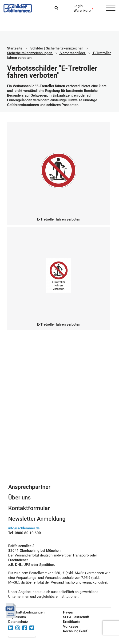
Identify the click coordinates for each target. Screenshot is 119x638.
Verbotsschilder (72, 53)
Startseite (14, 48)
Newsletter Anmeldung (37, 518)
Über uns (19, 497)
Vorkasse (70, 626)
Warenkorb (82, 10)
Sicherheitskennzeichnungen (29, 53)
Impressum (17, 617)
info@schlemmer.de (24, 528)
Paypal (68, 612)
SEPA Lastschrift (76, 617)
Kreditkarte (71, 622)
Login (78, 6)
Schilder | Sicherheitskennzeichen (56, 48)
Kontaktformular (29, 508)
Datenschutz (18, 622)
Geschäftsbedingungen (26, 612)
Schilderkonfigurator (60, 442)
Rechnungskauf (75, 631)
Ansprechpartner (29, 487)
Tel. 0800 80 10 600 (24, 533)
